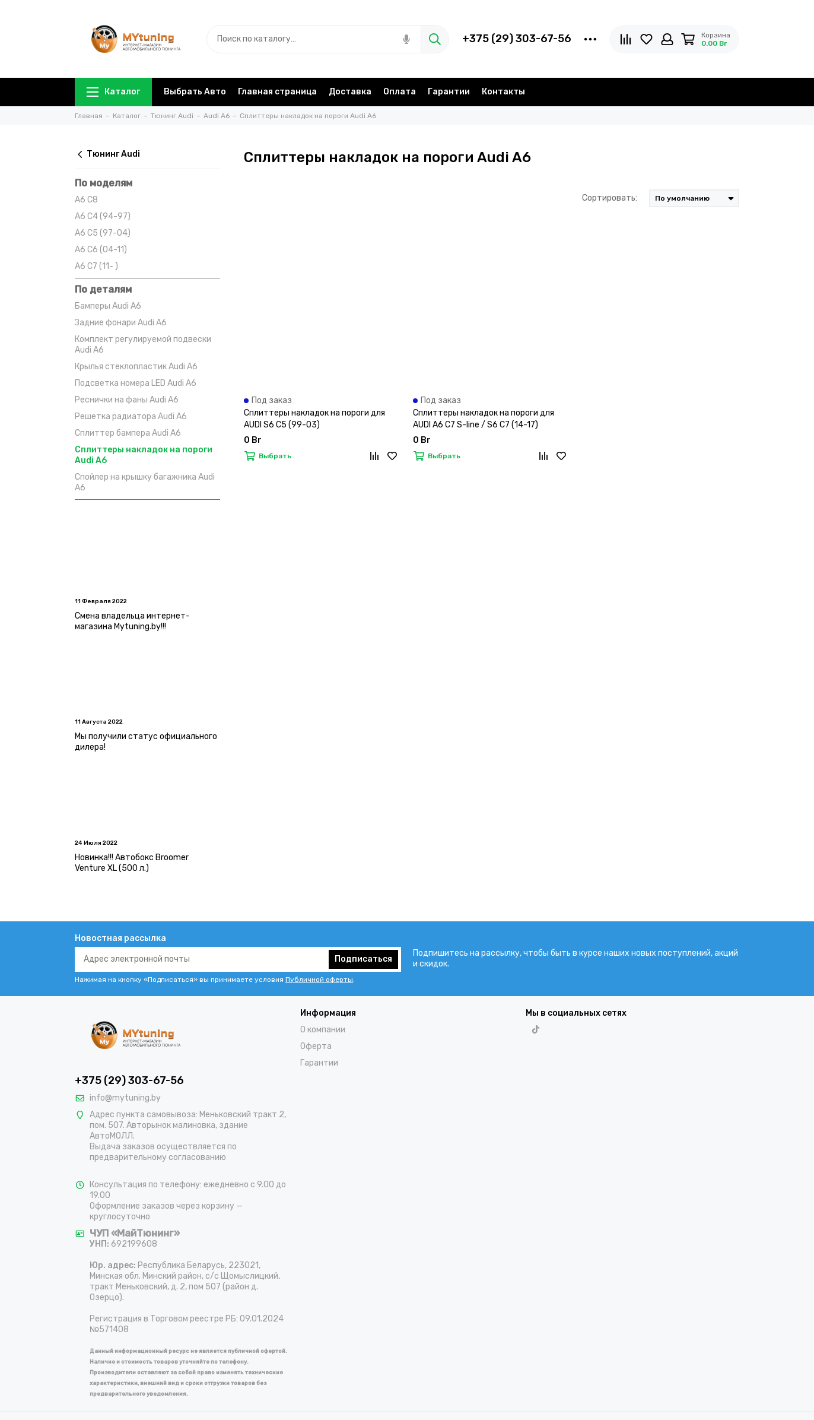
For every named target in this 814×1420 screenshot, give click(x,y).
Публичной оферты (319, 979)
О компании (322, 1030)
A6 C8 (86, 200)
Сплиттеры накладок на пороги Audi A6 (143, 455)
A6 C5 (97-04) (103, 233)
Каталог (113, 92)
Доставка (350, 92)
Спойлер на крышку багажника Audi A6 (145, 482)
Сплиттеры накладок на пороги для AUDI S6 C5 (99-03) (314, 419)
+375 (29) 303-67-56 (516, 38)
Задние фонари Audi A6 (121, 323)
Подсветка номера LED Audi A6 (135, 383)
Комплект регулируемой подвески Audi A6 (143, 344)
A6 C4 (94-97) (103, 216)
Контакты (503, 92)
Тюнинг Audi (107, 154)
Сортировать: (609, 198)
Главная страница (277, 92)
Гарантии (449, 92)
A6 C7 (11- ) (96, 266)
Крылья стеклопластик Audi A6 (136, 367)
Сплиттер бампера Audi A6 (128, 433)
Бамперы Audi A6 (108, 306)
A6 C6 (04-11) (101, 250)
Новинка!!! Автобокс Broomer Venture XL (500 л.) (132, 862)
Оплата (399, 92)
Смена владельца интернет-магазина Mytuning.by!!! (132, 621)
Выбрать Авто (195, 92)
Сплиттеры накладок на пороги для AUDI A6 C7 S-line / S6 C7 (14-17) (483, 419)
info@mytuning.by (125, 1098)
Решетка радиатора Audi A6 (131, 416)
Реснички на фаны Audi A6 (127, 400)
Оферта (316, 1046)
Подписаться (363, 959)
